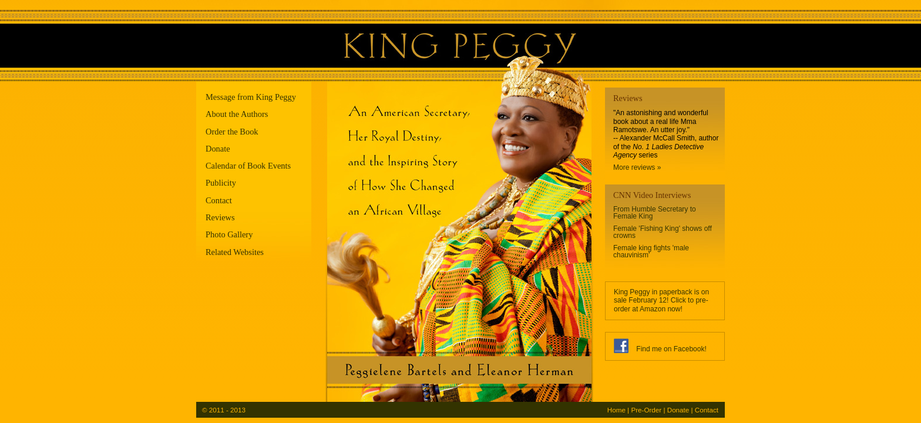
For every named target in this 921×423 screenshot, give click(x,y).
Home (616, 410)
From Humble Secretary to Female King (654, 212)
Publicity (221, 182)
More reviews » (637, 167)
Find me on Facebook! (671, 349)
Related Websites (235, 252)
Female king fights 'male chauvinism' (651, 251)
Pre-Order (646, 410)
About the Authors (237, 114)
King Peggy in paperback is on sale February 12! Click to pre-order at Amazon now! (661, 300)
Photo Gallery (229, 234)
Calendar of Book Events (248, 165)
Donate (218, 148)
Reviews (220, 217)
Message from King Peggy (251, 97)
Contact (219, 200)
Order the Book (232, 131)
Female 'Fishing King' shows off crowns (662, 232)
